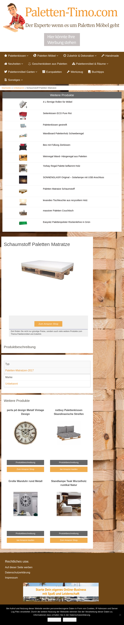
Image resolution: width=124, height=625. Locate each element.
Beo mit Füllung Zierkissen (56, 145)
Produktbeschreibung (25, 462)
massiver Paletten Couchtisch (58, 210)
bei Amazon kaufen (69, 469)
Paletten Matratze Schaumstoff (59, 189)
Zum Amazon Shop (48, 324)
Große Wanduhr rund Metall (25, 481)
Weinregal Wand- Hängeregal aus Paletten (65, 156)
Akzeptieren (54, 619)
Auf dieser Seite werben (18, 567)
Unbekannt (18, 88)
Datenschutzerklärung (17, 572)
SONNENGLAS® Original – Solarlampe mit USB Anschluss (73, 177)
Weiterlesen (69, 619)
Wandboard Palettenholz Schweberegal (63, 133)
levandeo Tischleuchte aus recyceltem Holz (65, 200)
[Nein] (120, 614)
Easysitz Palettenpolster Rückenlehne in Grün (66, 222)
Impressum (11, 577)
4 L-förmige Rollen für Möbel (57, 102)
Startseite (6, 88)
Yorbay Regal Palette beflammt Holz (61, 166)
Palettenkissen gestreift (55, 124)
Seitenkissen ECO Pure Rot (57, 113)
